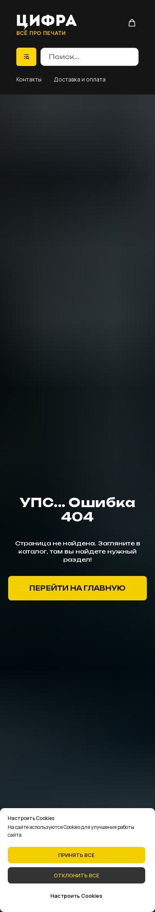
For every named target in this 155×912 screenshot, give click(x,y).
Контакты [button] (29, 79)
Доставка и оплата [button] (80, 79)
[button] (132, 23)
